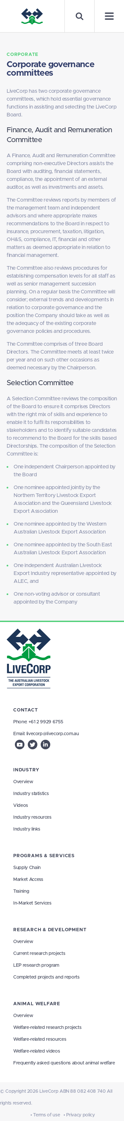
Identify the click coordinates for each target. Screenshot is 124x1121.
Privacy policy (80, 1115)
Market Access (28, 879)
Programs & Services (44, 856)
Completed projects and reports (46, 977)
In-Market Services (32, 903)
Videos (20, 805)
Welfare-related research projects (47, 1027)
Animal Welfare (36, 1004)
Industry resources (32, 817)
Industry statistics (31, 793)
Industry (26, 770)
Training (21, 891)
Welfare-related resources (39, 1039)
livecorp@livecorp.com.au (52, 734)
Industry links (26, 829)
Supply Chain (27, 867)
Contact (25, 710)
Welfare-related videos (36, 1051)
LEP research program (36, 965)
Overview (23, 782)
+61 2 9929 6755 (45, 722)
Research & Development (49, 930)
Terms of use (46, 1115)
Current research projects (39, 953)
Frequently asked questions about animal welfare (64, 1063)
